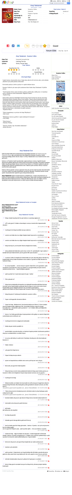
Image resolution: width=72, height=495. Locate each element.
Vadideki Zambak (56, 173)
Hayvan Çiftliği (56, 140)
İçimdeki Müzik (56, 150)
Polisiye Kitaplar (56, 268)
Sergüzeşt (54, 177)
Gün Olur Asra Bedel (57, 131)
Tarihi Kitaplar (55, 259)
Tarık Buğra (55, 247)
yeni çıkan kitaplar (57, 114)
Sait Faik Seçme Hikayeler (59, 215)
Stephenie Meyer (6, 155)
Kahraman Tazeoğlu (57, 237)
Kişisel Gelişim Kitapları (58, 269)
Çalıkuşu (54, 152)
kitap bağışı (55, 127)
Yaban (53, 182)
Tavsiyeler (60, 110)
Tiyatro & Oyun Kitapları (58, 296)
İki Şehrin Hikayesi (57, 171)
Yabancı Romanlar (57, 271)
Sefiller (54, 198)
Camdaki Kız (55, 136)
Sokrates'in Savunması (58, 142)
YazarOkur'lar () (14, 68)
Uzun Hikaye (55, 143)
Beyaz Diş (54, 189)
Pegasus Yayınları (33, 13)
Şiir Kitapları (55, 294)
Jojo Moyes (55, 235)
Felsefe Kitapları (56, 276)
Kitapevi (14, 72)
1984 (53, 138)
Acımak (54, 135)
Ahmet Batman (56, 225)
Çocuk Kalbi (55, 154)
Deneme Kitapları (56, 292)
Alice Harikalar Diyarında (58, 145)
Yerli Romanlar (56, 264)
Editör (38, 68)
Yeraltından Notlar (57, 213)
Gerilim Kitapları (56, 283)
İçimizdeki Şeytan (57, 175)
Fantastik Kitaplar (56, 278)
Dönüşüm (54, 187)
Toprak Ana (55, 166)
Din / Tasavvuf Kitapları (58, 285)
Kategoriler (61, 253)
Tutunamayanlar (56, 133)
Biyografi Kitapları (56, 297)
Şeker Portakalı (56, 201)
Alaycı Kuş (54, 75)
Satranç (54, 170)
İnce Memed (55, 168)
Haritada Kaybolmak (57, 147)
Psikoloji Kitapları (56, 280)
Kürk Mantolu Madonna (58, 203)
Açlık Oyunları (55, 78)
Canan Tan (55, 230)
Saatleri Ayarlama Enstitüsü (59, 191)
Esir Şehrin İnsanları (57, 206)
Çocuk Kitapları (56, 257)
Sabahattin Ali (55, 244)
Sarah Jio (54, 246)
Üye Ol (66, 50)
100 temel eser (56, 121)
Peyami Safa (55, 242)
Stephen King (41, 153)
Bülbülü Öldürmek (57, 159)
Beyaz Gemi (55, 178)
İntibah (53, 157)
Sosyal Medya (38, 72)
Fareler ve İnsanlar (57, 192)
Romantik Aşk (25, 59)
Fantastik (30, 11)
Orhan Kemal (55, 240)
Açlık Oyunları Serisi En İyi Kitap (60, 108)
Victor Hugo (55, 249)
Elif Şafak (54, 233)
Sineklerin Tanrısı (56, 164)
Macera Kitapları (56, 273)
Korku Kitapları (56, 275)
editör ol (54, 125)
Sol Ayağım (55, 194)
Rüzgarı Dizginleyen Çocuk (59, 217)
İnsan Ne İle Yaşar (57, 184)
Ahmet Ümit (55, 223)
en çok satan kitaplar (57, 116)
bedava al (65, 11)
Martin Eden (55, 211)
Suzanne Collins (32, 9)
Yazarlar (60, 221)
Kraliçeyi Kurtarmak (57, 149)
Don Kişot (54, 163)
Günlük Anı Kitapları (57, 301)
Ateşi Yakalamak (56, 77)
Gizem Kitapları (56, 282)
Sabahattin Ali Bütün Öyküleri (60, 218)
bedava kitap (55, 123)
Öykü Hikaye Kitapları (57, 262)
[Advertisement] (36, 33)
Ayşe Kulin (54, 226)
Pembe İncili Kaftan (57, 205)
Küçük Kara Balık (56, 156)
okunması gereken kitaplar (59, 118)
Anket (60, 106)
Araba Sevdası (56, 180)
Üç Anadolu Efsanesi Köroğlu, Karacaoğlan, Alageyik (60, 209)
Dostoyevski (55, 232)
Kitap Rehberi (60, 129)
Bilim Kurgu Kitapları (57, 289)
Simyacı (54, 199)
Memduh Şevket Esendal (59, 239)
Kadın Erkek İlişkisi (57, 290)
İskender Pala (55, 228)
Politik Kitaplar (55, 299)
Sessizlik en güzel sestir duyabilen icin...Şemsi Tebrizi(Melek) (20, 388)
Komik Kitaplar (56, 266)
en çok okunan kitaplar (58, 120)
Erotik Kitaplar (55, 255)
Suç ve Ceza (55, 196)
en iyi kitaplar (55, 113)
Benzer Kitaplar (60, 81)
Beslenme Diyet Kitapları (58, 287)
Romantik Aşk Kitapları (58, 261)
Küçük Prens (55, 185)
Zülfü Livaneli (55, 251)
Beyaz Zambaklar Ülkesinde (59, 161)
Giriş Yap (60, 50)
